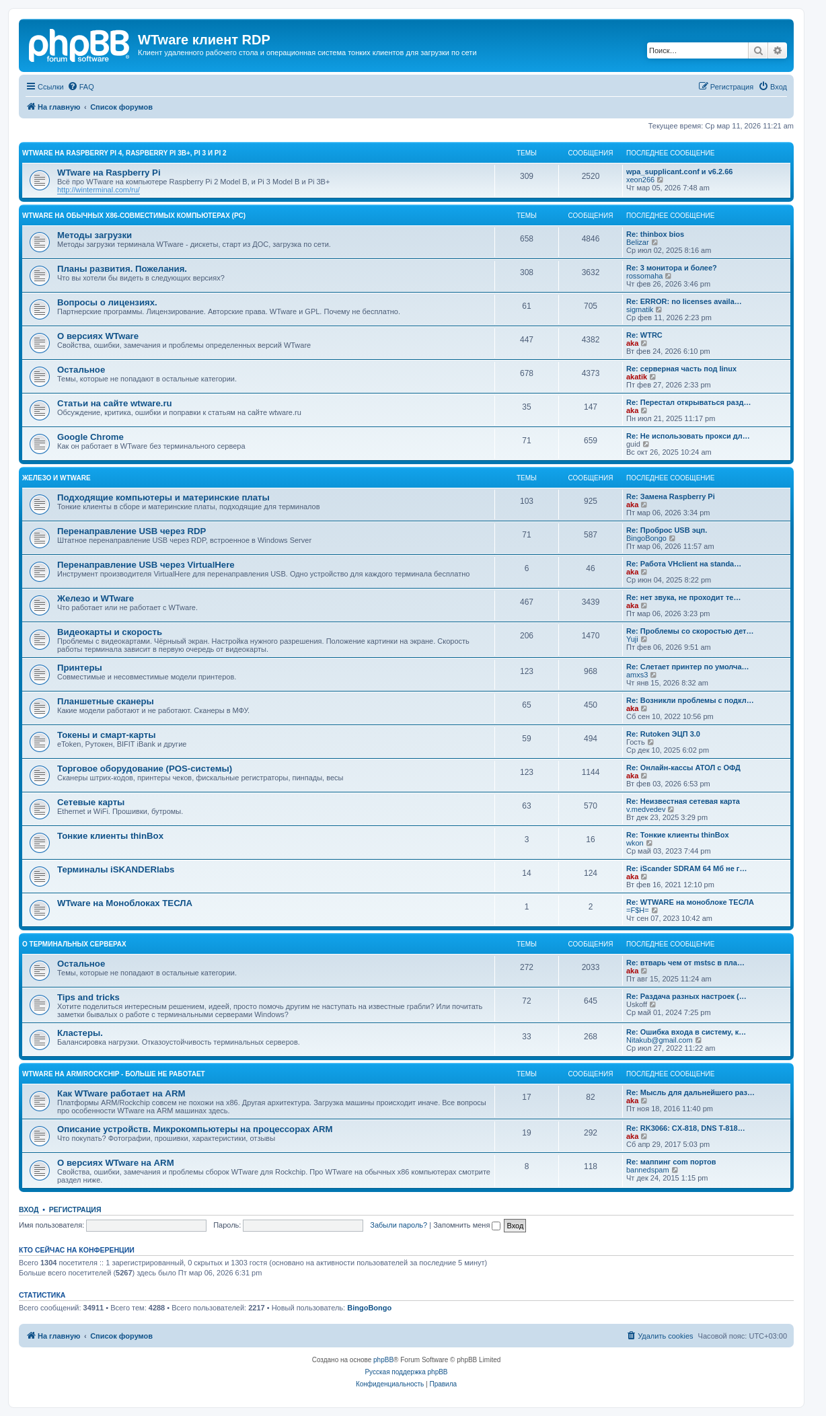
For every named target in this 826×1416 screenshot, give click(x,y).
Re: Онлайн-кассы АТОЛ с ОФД (683, 767)
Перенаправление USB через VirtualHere (146, 565)
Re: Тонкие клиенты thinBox (677, 835)
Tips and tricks (88, 997)
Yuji (632, 639)
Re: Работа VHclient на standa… (683, 564)
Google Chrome (90, 437)
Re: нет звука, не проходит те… (683, 597)
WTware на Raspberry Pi (109, 172)
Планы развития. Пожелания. (122, 269)
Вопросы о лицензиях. (107, 302)
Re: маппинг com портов (671, 1162)
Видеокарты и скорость (109, 632)
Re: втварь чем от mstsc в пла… (685, 963)
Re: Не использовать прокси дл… (688, 436)
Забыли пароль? (398, 1225)
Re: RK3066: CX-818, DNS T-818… (685, 1128)
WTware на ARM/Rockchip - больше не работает (113, 1074)
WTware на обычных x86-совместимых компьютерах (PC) (134, 215)
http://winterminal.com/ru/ (98, 190)
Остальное (81, 370)
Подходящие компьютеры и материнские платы (163, 497)
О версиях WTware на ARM (115, 1163)
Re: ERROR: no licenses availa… (684, 301)
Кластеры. (80, 1033)
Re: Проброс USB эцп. (666, 530)
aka (632, 343)
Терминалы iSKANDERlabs (115, 869)
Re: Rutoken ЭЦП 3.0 (663, 734)
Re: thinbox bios (655, 234)
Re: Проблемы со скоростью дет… (690, 631)
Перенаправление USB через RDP (131, 531)
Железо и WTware (56, 478)
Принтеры (79, 668)
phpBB (383, 1360)
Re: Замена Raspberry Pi (670, 496)
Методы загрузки (94, 235)
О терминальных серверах (74, 944)
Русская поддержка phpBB (406, 1372)
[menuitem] (80, 87)
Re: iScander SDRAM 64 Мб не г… (686, 868)
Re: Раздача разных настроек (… (686, 996)
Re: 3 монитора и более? (671, 268)
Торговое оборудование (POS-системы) (144, 768)
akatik (636, 377)
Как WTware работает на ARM (121, 1093)
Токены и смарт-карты (106, 735)
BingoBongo (646, 538)
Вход (28, 1209)
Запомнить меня (466, 1225)
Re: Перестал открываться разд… (688, 402)
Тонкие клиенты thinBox (110, 836)
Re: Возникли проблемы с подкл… (690, 700)
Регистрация (75, 1209)
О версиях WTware (98, 336)
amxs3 (637, 675)
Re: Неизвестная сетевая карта (683, 801)
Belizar (637, 242)
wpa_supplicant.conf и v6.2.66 (679, 171)
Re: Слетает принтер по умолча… (687, 667)
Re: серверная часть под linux (681, 369)
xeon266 (640, 180)
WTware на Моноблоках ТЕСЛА (124, 903)
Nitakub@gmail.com (659, 1040)
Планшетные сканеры (105, 701)
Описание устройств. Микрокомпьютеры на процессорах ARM (195, 1129)
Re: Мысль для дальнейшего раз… (690, 1092)
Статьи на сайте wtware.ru (114, 403)
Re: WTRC (644, 335)
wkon (635, 843)
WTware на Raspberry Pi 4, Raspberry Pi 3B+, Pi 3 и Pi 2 (124, 153)
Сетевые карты (90, 802)
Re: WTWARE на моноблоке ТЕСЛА (690, 902)
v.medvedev (646, 809)
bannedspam (647, 1170)
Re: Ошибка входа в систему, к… (686, 1032)
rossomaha (644, 276)
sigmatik (639, 309)
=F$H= (637, 910)
